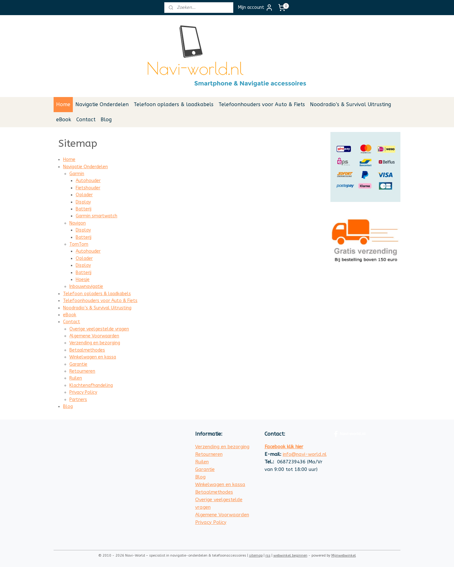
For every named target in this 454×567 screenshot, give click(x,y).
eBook (63, 120)
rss (268, 555)
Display (83, 202)
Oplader (84, 195)
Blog (106, 120)
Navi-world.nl (350, 434)
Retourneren (82, 371)
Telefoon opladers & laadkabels (173, 104)
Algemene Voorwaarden (94, 336)
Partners (78, 399)
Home (63, 104)
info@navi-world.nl (305, 454)
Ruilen (75, 378)
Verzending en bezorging (94, 343)
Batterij (83, 209)
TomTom (78, 244)
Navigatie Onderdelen (102, 104)
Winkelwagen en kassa (92, 357)
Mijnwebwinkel (343, 555)
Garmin (76, 173)
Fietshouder (88, 188)
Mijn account (255, 7)
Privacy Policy (83, 392)
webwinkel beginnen (290, 555)
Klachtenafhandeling (91, 385)
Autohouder (88, 180)
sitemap (256, 555)
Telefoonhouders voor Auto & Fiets (261, 104)
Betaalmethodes (87, 350)
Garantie (78, 364)
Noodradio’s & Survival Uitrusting (350, 104)
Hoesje (83, 279)
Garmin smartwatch (96, 216)
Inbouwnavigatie (86, 286)
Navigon (77, 223)
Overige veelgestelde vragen (99, 329)
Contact (86, 120)
